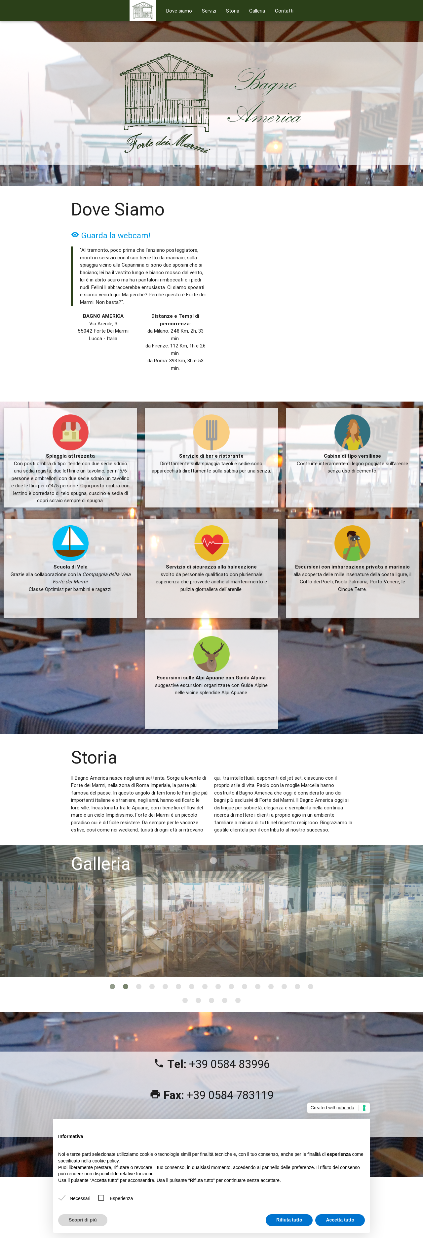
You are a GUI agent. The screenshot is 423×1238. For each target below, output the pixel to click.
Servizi (209, 11)
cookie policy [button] (106, 1160)
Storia (232, 11)
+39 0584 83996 (229, 1064)
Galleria (257, 11)
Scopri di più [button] (83, 1219)
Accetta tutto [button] (340, 1219)
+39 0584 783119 (230, 1095)
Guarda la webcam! (110, 235)
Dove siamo (179, 11)
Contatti (284, 11)
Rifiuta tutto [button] (289, 1219)
